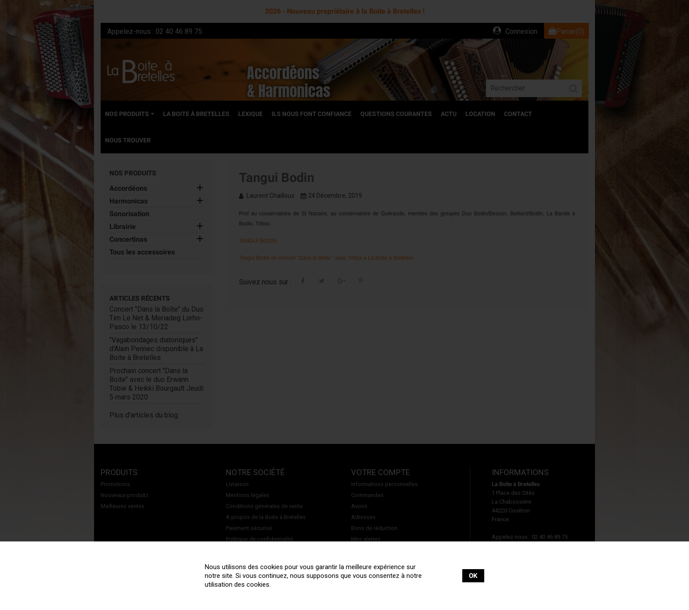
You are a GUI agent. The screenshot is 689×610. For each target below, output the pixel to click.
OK (473, 576)
